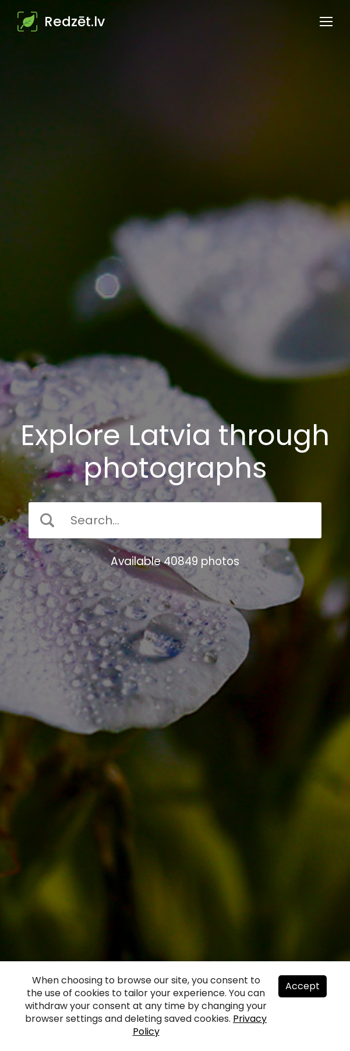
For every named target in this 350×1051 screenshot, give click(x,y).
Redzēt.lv (74, 21)
